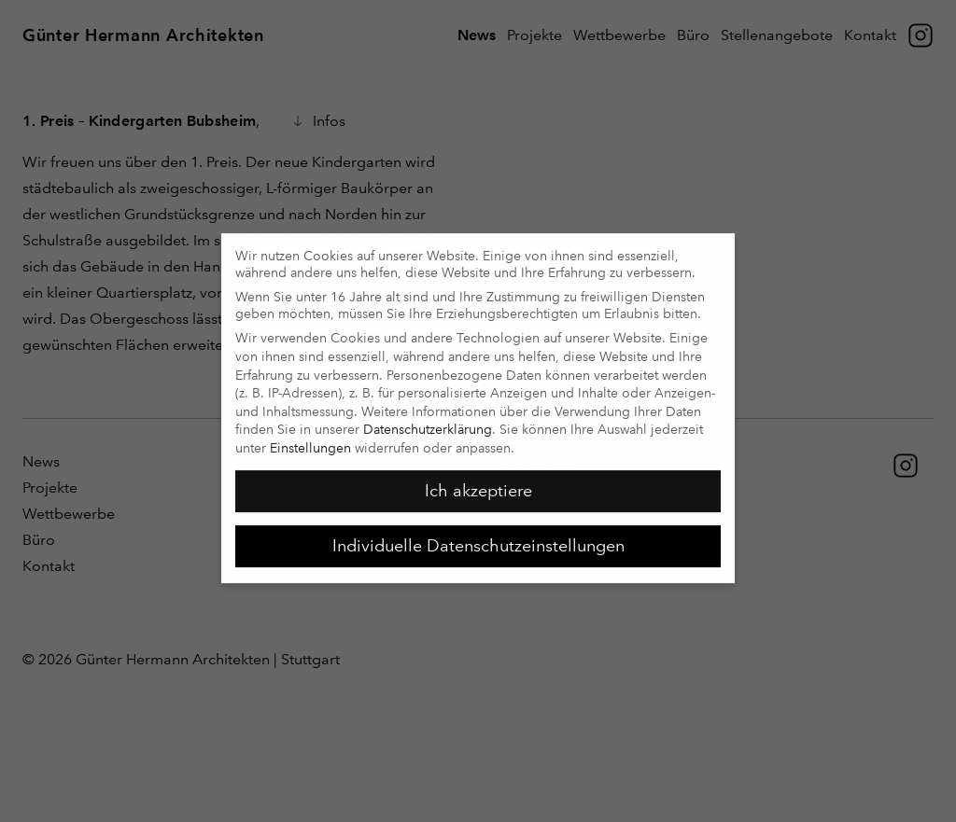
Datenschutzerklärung (427, 421)
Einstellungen (310, 440)
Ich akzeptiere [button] (478, 483)
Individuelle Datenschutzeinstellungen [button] (478, 538)
